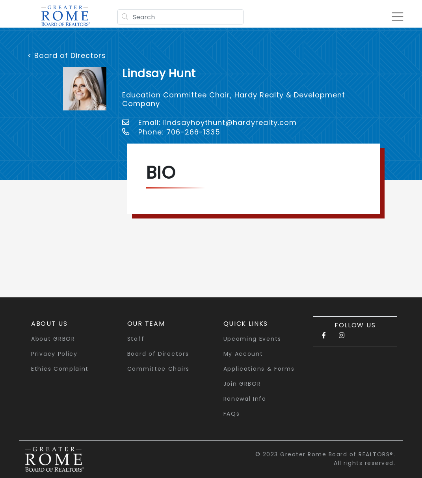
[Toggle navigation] (396, 16)
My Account (243, 354)
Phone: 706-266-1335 (171, 132)
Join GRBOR (242, 384)
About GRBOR (53, 339)
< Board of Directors (67, 55)
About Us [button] (49, 323)
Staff (136, 339)
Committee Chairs (158, 369)
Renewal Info (244, 399)
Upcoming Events (252, 339)
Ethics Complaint (60, 369)
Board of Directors (158, 354)
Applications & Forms (259, 369)
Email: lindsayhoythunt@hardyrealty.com (209, 122)
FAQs (231, 414)
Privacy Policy (54, 354)
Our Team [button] (146, 323)
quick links (245, 323)
